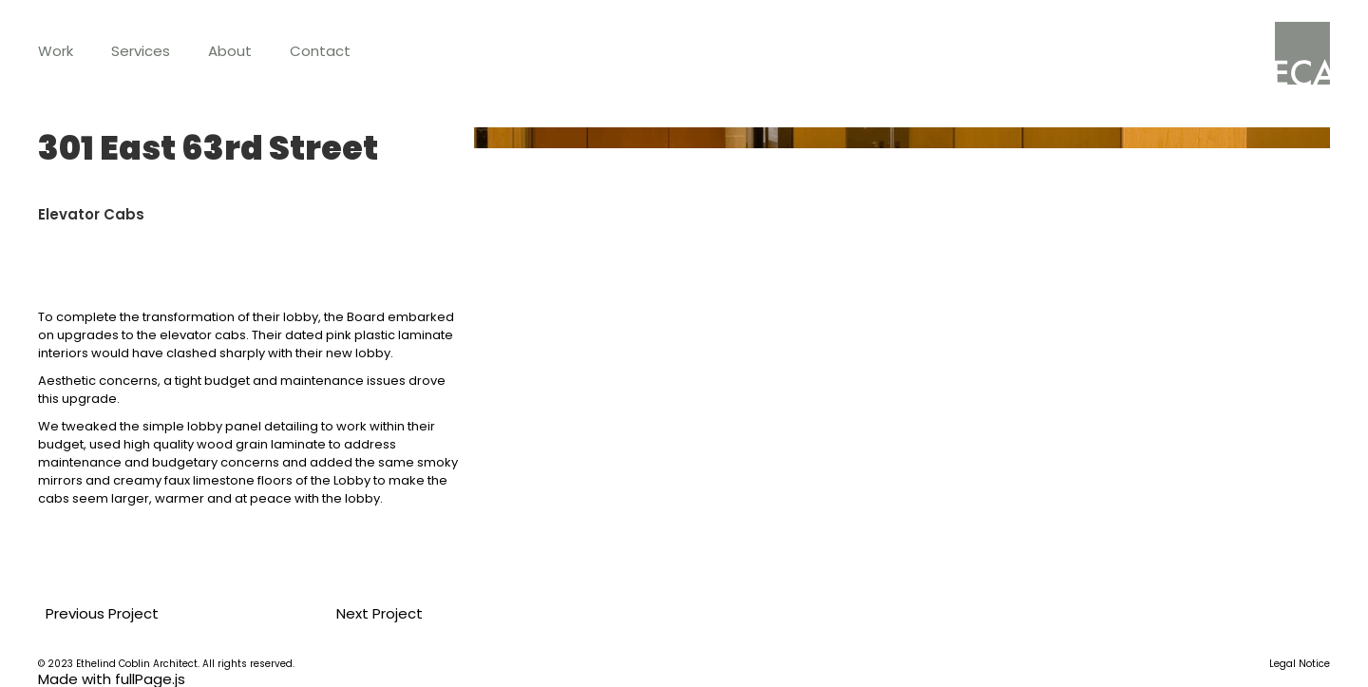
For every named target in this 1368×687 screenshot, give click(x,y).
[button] (55, 51)
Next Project (372, 613)
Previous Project (94, 613)
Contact (320, 51)
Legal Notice (1299, 664)
